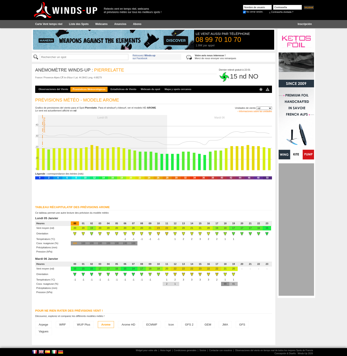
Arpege (43, 324)
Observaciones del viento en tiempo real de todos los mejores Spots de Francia (274, 350)
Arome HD (128, 324)
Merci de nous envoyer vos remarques (215, 57)
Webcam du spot (150, 89)
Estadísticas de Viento (123, 89)
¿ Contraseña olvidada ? (281, 12)
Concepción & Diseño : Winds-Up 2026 (294, 353)
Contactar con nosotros (220, 350)
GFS (242, 324)
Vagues (43, 331)
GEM (207, 324)
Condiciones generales (185, 350)
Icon (171, 324)
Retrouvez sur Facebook (144, 57)
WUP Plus (83, 324)
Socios (202, 350)
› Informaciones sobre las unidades (254, 111)
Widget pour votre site (146, 350)
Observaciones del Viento (53, 89)
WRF (62, 324)
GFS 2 (189, 324)
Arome (106, 324)
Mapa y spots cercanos (178, 89)
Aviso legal (165, 350)
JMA (225, 324)
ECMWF (151, 324)
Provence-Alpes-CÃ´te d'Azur (58, 77)
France (38, 77)
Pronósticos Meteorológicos (89, 89)
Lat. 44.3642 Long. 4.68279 (88, 77)
